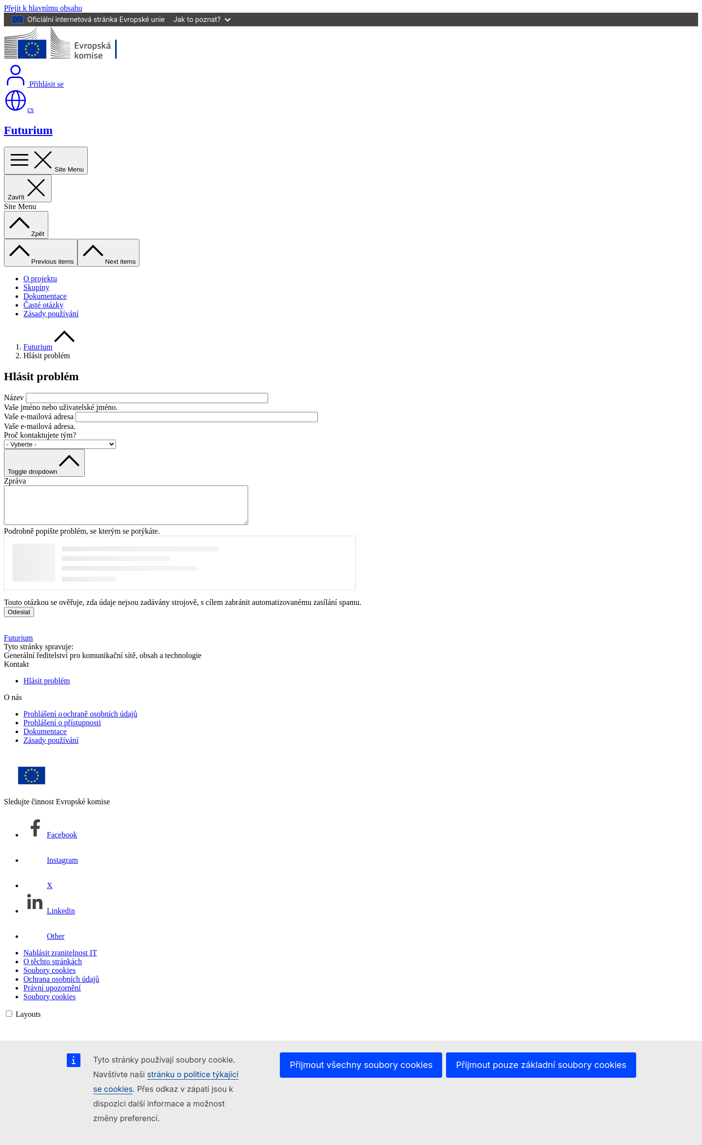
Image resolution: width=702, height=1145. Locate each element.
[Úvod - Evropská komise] (75, 59)
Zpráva (15, 481)
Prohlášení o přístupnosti (62, 730)
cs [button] (19, 109)
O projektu (40, 278)
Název (14, 397)
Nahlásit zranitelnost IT (60, 960)
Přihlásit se (34, 84)
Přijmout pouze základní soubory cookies (541, 1065)
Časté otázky (43, 305)
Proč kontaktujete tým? (40, 435)
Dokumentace (45, 296)
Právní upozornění (52, 995)
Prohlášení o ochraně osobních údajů (80, 721)
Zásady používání (50, 314)
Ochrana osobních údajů (61, 986)
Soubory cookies (49, 977)
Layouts (28, 1021)
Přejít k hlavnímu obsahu (43, 8)
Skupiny (36, 287)
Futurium (28, 130)
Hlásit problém (46, 688)
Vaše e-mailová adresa (39, 416)
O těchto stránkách (52, 969)
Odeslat (19, 619)
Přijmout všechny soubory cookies (361, 1065)
